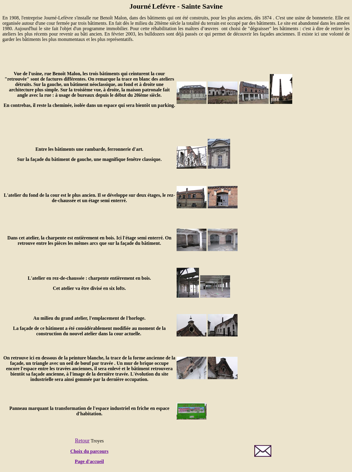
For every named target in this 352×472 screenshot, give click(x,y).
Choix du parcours (89, 451)
